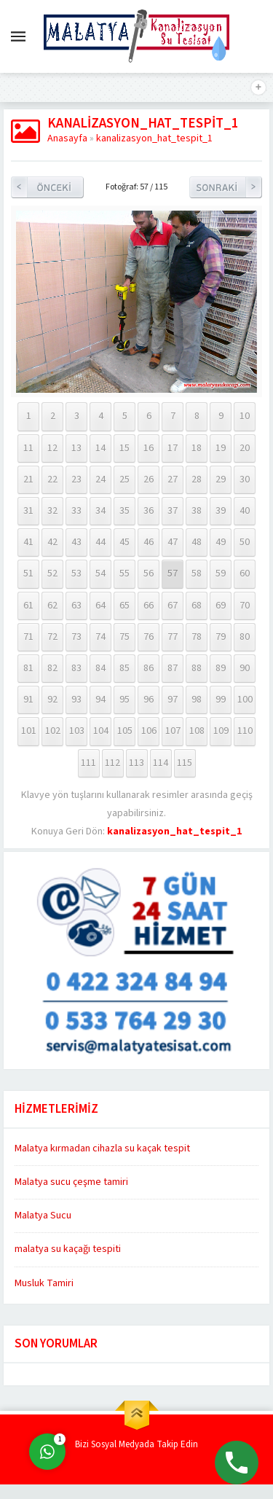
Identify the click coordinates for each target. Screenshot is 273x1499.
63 (76, 605)
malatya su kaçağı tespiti (68, 1249)
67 (172, 605)
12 (52, 448)
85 (124, 668)
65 (124, 605)
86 (148, 668)
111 (88, 763)
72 (52, 637)
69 (220, 605)
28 (196, 479)
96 (148, 699)
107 (173, 731)
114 (160, 763)
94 (100, 699)
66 (148, 605)
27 (172, 479)
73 (76, 637)
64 (100, 605)
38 (196, 511)
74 (100, 637)
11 (28, 448)
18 (196, 448)
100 (245, 699)
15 (124, 448)
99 (220, 699)
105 (124, 731)
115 (184, 763)
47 (172, 542)
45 (124, 542)
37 (172, 511)
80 (245, 637)
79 (220, 637)
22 (52, 479)
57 (172, 573)
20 (245, 448)
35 (124, 511)
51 (28, 573)
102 (52, 731)
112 (112, 763)
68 (196, 605)
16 (148, 448)
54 (100, 573)
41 (28, 542)
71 (28, 637)
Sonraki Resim (225, 187)
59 (220, 573)
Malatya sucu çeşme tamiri (71, 1182)
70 (245, 605)
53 (76, 573)
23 (76, 479)
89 (220, 668)
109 (221, 731)
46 (148, 542)
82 (52, 668)
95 (124, 699)
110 (245, 731)
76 (148, 637)
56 (148, 573)
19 (220, 448)
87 (172, 668)
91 (28, 699)
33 (76, 511)
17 (172, 448)
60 (245, 573)
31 (28, 511)
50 (245, 542)
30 (245, 479)
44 (100, 542)
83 (76, 668)
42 (52, 542)
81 (28, 668)
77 (172, 637)
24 (100, 479)
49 (220, 542)
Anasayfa (67, 138)
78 (196, 637)
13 (76, 448)
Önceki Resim (47, 187)
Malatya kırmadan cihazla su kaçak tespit (102, 1148)
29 (220, 479)
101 (28, 731)
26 (148, 479)
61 (28, 605)
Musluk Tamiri (44, 1283)
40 (245, 511)
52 (52, 573)
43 (76, 542)
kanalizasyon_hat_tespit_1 (154, 138)
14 (100, 448)
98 (196, 699)
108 (197, 731)
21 (28, 479)
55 (124, 573)
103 (76, 731)
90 (245, 668)
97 (172, 699)
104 (100, 731)
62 (52, 605)
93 (76, 699)
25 (124, 479)
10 (245, 416)
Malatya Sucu (43, 1215)
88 (196, 668)
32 (52, 511)
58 (196, 573)
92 (52, 699)
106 (149, 731)
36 (148, 511)
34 (100, 511)
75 (124, 637)
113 (136, 763)
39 (220, 511)
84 (100, 668)
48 (196, 542)
